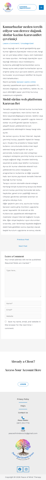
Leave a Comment (11, 43)
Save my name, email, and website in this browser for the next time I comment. (23, 325)
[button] (27, 7)
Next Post (23, 246)
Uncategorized (27, 43)
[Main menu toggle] (41, 7)
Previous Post (23, 239)
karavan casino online (26, 82)
